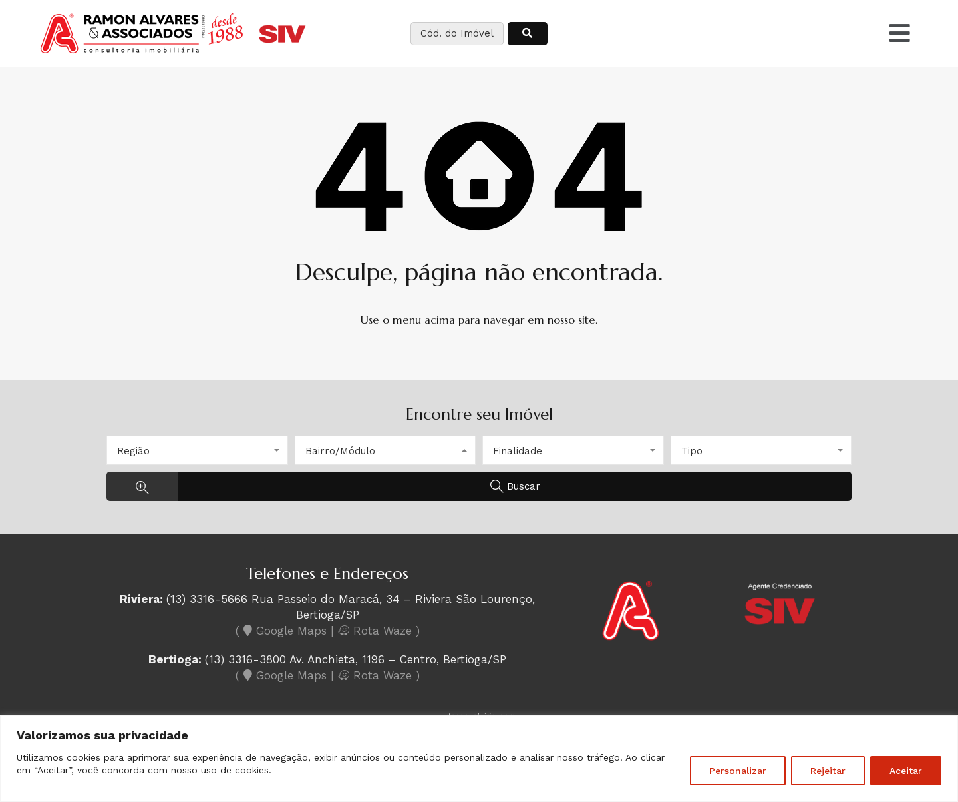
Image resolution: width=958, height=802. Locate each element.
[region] (479, 758)
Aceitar (905, 770)
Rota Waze (377, 630)
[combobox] (197, 450)
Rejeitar (828, 770)
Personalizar (737, 770)
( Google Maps (281, 630)
